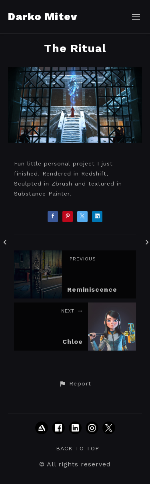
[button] (75, 384)
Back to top (77, 448)
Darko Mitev (42, 16)
